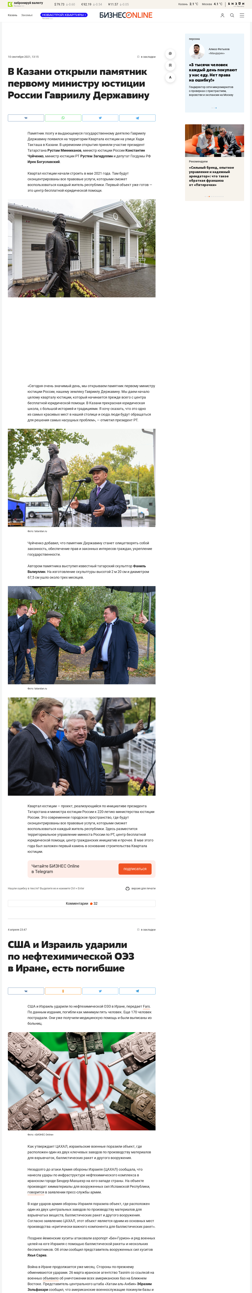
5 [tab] (213, 196)
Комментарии (81, 903)
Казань (183, 4)
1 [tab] (212, 107)
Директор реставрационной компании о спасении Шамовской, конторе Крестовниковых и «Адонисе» (214, 85)
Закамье (26, 15)
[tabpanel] (214, 67)
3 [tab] (216, 107)
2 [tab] (214, 107)
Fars (146, 1006)
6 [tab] (215, 196)
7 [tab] (217, 196)
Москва (207, 4)
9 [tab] (220, 196)
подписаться (135, 869)
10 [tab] (222, 196)
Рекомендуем (198, 161)
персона (194, 38)
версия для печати (141, 888)
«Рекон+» (215, 53)
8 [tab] (219, 196)
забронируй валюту (28, 3)
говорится (36, 1192)
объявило (51, 1278)
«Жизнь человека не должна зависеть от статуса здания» (210, 70)
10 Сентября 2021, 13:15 (23, 56)
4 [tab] (211, 196)
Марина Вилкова (220, 49)
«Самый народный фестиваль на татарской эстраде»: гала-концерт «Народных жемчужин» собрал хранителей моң (214, 176)
